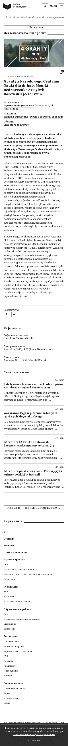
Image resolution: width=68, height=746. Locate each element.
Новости (9, 545)
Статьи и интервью (15, 552)
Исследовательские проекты (20, 569)
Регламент (10, 665)
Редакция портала (14, 646)
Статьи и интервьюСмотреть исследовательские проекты (35, 508)
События (9, 538)
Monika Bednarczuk (16, 116)
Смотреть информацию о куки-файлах (34, 734)
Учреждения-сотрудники (18, 651)
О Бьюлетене (11, 641)
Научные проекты (14, 559)
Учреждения (11, 698)
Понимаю (34, 740)
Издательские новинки (17, 601)
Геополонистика (13, 683)
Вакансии (9, 628)
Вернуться (36, 27)
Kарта (7, 693)
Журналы (9, 596)
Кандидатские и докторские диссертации (28, 574)
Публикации (11, 586)
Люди (7, 702)
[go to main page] (16, 6)
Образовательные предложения (22, 618)
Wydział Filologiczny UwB (19, 105)
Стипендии (10, 623)
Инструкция (11, 670)
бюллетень (10, 636)
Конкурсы (9, 579)
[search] (45, 6)
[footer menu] (6, 532)
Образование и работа (17, 609)
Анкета (8, 675)
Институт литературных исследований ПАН (38, 722)
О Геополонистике (14, 688)
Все (6, 564)
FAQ (6, 656)
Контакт (8, 660)
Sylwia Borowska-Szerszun (46, 116)
